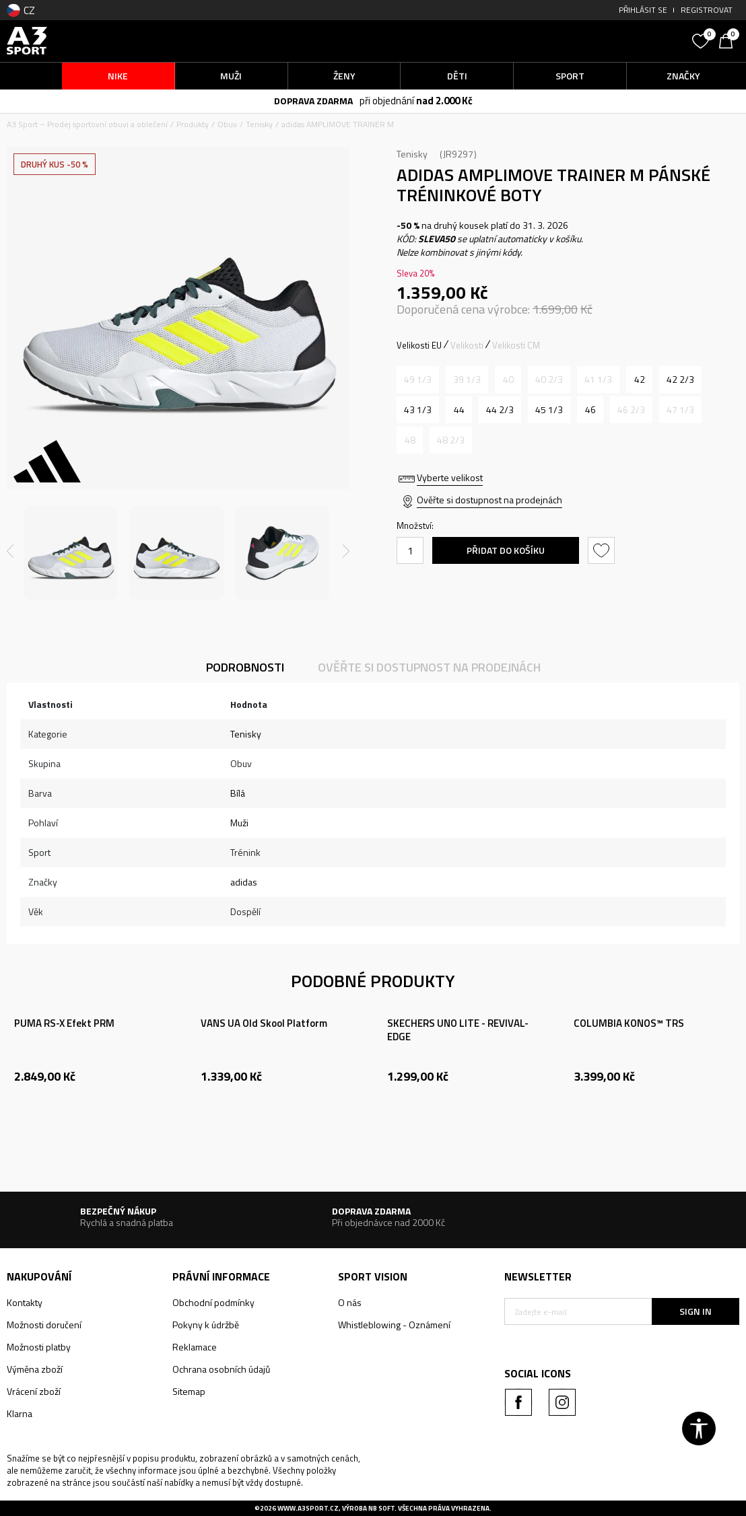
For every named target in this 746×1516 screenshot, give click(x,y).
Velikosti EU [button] (419, 345)
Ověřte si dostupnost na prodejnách (489, 500)
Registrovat (707, 9)
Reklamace (194, 1347)
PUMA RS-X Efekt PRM (64, 1023)
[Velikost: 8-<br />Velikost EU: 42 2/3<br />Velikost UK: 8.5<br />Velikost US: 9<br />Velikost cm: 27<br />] (680, 379)
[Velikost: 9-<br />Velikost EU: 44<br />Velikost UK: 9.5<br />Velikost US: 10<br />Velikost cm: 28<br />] (459, 409)
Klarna (19, 1413)
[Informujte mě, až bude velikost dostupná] (418, 379)
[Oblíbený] (702, 40)
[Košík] (729, 40)
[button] (594, 40)
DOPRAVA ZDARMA (313, 101)
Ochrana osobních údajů (221, 1369)
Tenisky (259, 124)
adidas (243, 882)
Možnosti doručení (44, 1325)
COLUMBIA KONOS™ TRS (629, 1023)
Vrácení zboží (34, 1391)
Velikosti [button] (466, 345)
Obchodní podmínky (213, 1302)
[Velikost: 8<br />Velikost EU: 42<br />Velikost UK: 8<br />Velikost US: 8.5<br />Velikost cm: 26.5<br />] (639, 379)
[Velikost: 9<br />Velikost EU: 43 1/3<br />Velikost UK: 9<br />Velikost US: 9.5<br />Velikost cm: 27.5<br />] (418, 409)
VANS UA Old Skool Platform (264, 1023)
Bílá (237, 793)
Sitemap (188, 1391)
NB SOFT (381, 1508)
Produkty (192, 124)
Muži (239, 823)
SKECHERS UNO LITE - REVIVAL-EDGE (458, 1030)
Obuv (227, 124)
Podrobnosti (245, 667)
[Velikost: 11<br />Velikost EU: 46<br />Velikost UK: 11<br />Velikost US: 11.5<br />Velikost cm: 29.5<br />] (590, 409)
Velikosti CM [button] (516, 345)
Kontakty (24, 1302)
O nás (350, 1302)
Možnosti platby (39, 1347)
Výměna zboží (35, 1369)
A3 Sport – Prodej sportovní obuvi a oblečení (87, 124)
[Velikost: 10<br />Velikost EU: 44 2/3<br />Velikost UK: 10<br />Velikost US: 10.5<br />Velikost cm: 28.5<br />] (500, 409)
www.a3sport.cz (308, 1508)
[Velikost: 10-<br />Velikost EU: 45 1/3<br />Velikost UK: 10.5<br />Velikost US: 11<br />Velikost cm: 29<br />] (549, 409)
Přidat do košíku (506, 550)
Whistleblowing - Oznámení (394, 1325)
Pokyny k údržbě (205, 1325)
